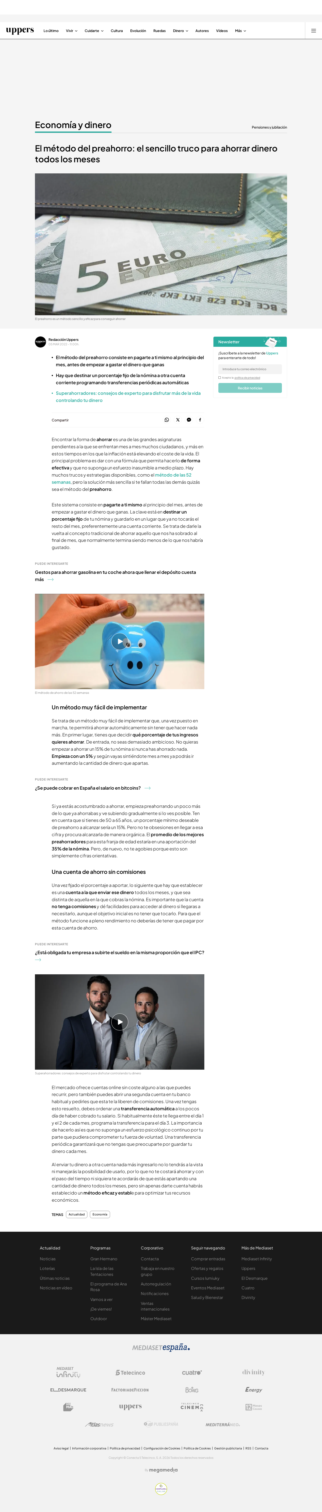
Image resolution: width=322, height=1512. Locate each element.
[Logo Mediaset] (161, 1350)
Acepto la (241, 377)
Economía (100, 1214)
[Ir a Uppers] (20, 30)
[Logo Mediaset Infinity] (68, 1372)
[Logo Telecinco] (130, 1372)
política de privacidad (247, 377)
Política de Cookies (197, 1448)
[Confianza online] (161, 1493)
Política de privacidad (125, 1448)
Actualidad (77, 1214)
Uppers (248, 1268)
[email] (250, 369)
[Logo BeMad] (68, 1407)
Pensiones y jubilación (269, 127)
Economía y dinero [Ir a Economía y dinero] (73, 124)
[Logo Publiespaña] (161, 1424)
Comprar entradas (208, 1258)
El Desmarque (255, 1278)
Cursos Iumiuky (205, 1278)
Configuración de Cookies (162, 1448)
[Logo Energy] (253, 1390)
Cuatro (248, 1287)
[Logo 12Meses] (253, 1407)
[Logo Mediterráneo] (223, 1424)
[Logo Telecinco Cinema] (192, 1407)
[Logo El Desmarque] (68, 1390)
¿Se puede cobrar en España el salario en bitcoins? (92, 788)
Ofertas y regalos (207, 1268)
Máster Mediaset (156, 1318)
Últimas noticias (55, 1278)
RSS (248, 1448)
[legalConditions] (219, 377)
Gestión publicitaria (228, 1448)
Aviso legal (61, 1448)
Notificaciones (155, 1293)
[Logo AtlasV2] (99, 1424)
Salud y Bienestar (207, 1297)
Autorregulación (156, 1283)
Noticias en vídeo (56, 1287)
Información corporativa (89, 1448)
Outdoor (98, 1318)
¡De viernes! (101, 1309)
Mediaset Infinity (257, 1258)
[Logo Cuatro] (192, 1372)
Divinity (248, 1297)
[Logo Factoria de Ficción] (130, 1390)
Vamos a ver (101, 1299)
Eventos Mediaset (208, 1287)
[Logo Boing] (192, 1390)
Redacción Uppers (63, 339)
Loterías (47, 1268)
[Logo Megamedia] (163, 1470)
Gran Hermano (103, 1258)
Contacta (150, 1258)
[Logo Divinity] (253, 1372)
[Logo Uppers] (130, 1407)
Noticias (48, 1258)
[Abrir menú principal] (313, 30)
